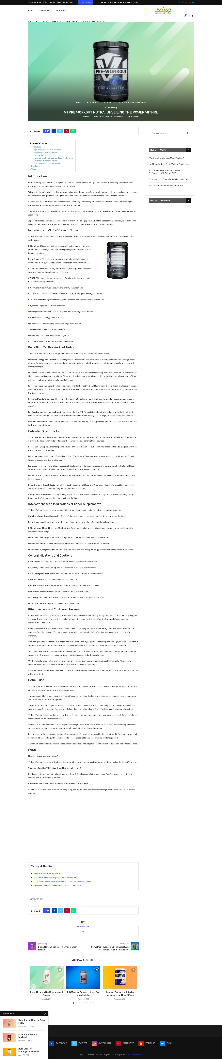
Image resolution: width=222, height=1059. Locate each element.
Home (31, 10)
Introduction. (36, 147)
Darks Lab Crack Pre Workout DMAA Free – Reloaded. (57, 885)
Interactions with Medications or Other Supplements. (53, 158)
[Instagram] (182, 2)
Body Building (92, 102)
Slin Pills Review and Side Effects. (48, 873)
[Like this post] (48, 131)
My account (62, 10)
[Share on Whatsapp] (73, 131)
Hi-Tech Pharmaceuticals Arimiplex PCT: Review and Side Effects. (62, 881)
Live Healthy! (44, 10)
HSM (87, 116)
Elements (56, 22)
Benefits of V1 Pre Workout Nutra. (46, 152)
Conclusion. (35, 166)
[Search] (188, 16)
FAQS (44, 22)
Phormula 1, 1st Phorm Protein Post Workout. (169, 179)
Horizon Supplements (133, 1054)
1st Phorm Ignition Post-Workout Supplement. (169, 164)
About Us (33, 22)
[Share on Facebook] (54, 131)
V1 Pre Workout (36, 899)
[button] (96, 2)
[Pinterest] (186, 2)
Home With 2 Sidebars (94, 22)
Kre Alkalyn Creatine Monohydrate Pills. (166, 185)
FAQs (33, 169)
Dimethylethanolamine (39, 311)
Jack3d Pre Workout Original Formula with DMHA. (56, 877)
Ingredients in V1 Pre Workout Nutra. (47, 150)
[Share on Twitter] (60, 131)
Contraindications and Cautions (45, 161)
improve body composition (121, 415)
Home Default (72, 22)
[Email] (193, 2)
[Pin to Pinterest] (66, 131)
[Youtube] (189, 2)
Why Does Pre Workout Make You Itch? (166, 158)
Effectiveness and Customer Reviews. (48, 163)
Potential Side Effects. (42, 155)
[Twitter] (179, 2)
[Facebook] (175, 2)
